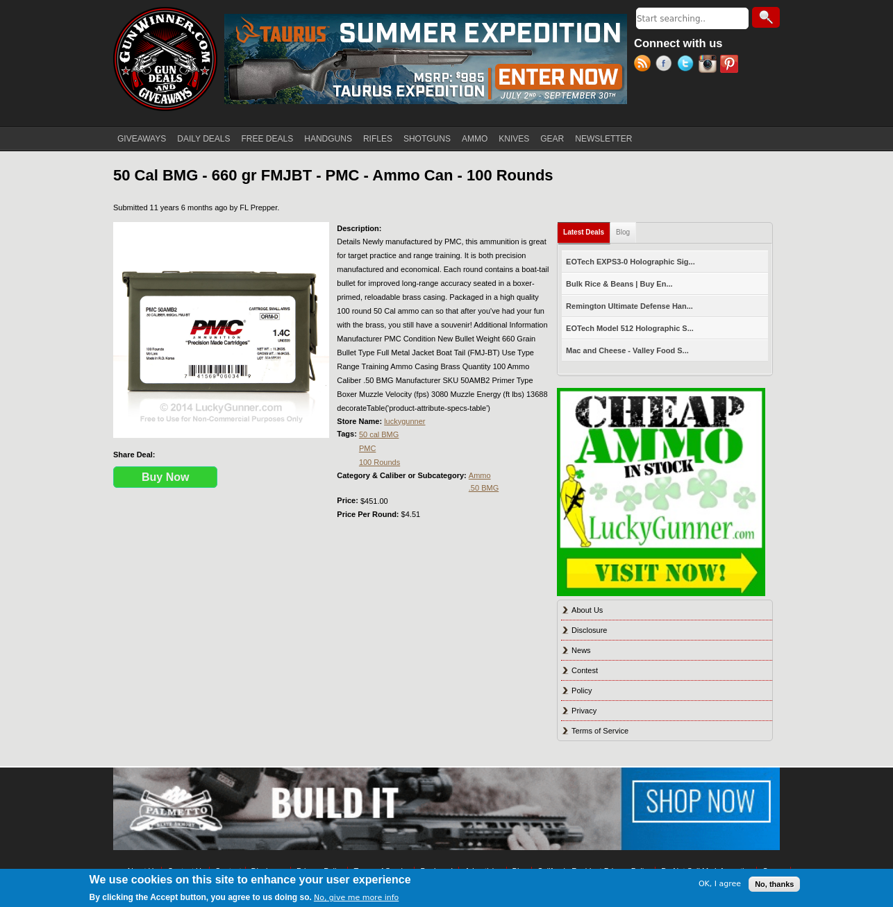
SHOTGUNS (427, 139)
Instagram (709, 65)
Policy (581, 690)
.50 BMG (484, 488)
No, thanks (774, 884)
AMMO (474, 139)
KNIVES (514, 139)
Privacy (583, 710)
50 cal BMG (379, 434)
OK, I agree (720, 883)
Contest (584, 670)
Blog (623, 232)
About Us (587, 610)
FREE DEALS (268, 139)
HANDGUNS (328, 139)
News (581, 650)
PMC (367, 448)
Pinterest (731, 65)
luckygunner (404, 421)
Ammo (480, 475)
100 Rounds (379, 462)
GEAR (552, 139)
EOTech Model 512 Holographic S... (630, 328)
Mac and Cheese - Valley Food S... (627, 350)
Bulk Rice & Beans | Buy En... (619, 284)
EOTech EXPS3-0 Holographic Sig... (630, 261)
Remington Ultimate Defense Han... (629, 306)
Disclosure (589, 630)
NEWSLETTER (603, 139)
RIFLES (377, 139)
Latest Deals (586, 229)
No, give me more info (356, 897)
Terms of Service (599, 731)
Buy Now (165, 477)
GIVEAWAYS (141, 139)
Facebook (666, 65)
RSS (645, 65)
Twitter (688, 65)
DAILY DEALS (203, 139)
